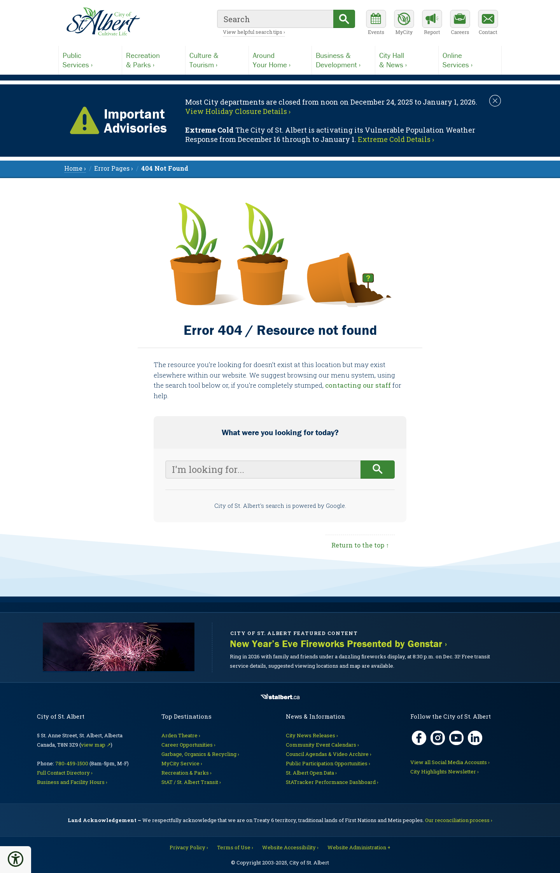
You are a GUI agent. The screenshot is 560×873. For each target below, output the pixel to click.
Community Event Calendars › (322, 744)
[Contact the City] (488, 23)
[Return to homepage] (103, 22)
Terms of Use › (235, 847)
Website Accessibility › (290, 847)
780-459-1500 (71, 763)
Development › (343, 60)
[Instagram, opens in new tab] (437, 738)
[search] (275, 19)
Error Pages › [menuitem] (113, 168)
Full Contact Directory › (65, 772)
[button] (15, 859)
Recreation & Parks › (186, 772)
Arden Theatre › (180, 735)
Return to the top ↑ (360, 545)
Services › (90, 60)
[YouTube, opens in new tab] (456, 738)
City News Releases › (312, 735)
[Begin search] (377, 469)
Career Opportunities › (188, 744)
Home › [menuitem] (75, 168)
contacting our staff (358, 385)
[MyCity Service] (404, 23)
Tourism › (217, 60)
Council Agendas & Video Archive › (328, 754)
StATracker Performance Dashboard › (332, 782)
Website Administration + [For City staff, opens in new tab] (358, 847)
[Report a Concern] (432, 23)
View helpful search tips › (254, 31)
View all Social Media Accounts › (450, 762)
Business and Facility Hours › (72, 782)
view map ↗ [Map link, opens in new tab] (96, 744)
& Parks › (153, 60)
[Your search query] (262, 469)
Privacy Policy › (189, 847)
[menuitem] (164, 168)
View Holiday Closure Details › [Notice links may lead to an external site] (237, 111)
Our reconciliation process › (458, 820)
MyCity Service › (181, 763)
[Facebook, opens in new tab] (419, 738)
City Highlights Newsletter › (444, 771)
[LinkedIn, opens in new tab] (475, 738)
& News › (406, 60)
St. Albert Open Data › (311, 772)
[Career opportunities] (460, 23)
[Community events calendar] (376, 23)
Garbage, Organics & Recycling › (200, 754)
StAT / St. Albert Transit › (191, 782)
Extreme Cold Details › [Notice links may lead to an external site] (396, 139)
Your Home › (280, 60)
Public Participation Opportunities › (328, 763)
